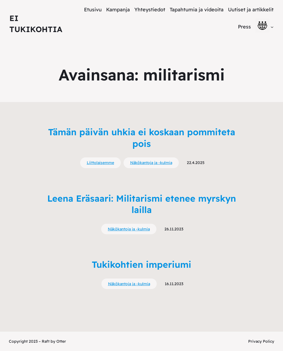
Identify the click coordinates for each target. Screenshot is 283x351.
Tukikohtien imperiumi (141, 264)
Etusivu (93, 9)
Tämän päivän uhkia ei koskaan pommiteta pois (141, 137)
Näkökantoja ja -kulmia (151, 162)
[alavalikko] (272, 26)
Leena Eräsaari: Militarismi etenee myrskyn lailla (141, 204)
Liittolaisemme (100, 162)
